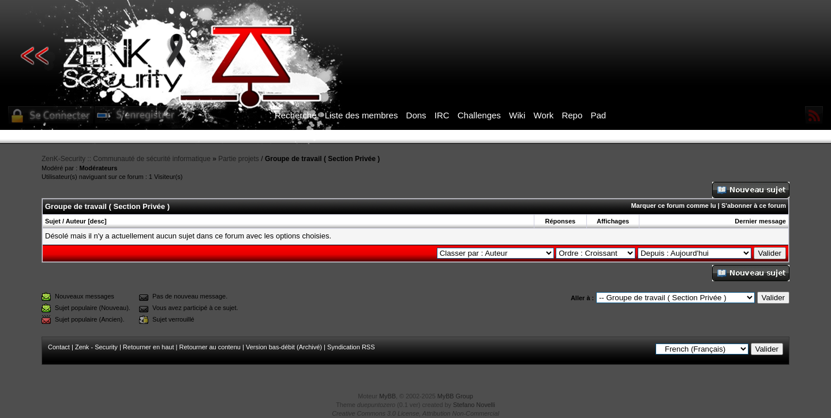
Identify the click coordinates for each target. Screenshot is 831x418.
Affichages (613, 221)
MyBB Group (455, 396)
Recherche (296, 115)
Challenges (479, 115)
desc (97, 221)
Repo (572, 115)
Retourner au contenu (210, 347)
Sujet (53, 221)
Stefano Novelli (474, 404)
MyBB (387, 396)
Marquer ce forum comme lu (673, 205)
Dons (416, 115)
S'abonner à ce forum (753, 205)
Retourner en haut (148, 347)
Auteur (76, 221)
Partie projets (238, 159)
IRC (442, 115)
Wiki (517, 115)
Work (544, 115)
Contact (59, 347)
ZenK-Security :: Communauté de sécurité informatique (126, 159)
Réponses (560, 221)
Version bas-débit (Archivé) (284, 347)
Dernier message (760, 221)
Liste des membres (361, 115)
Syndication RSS (351, 347)
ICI (615, 137)
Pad (598, 115)
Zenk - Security (96, 347)
